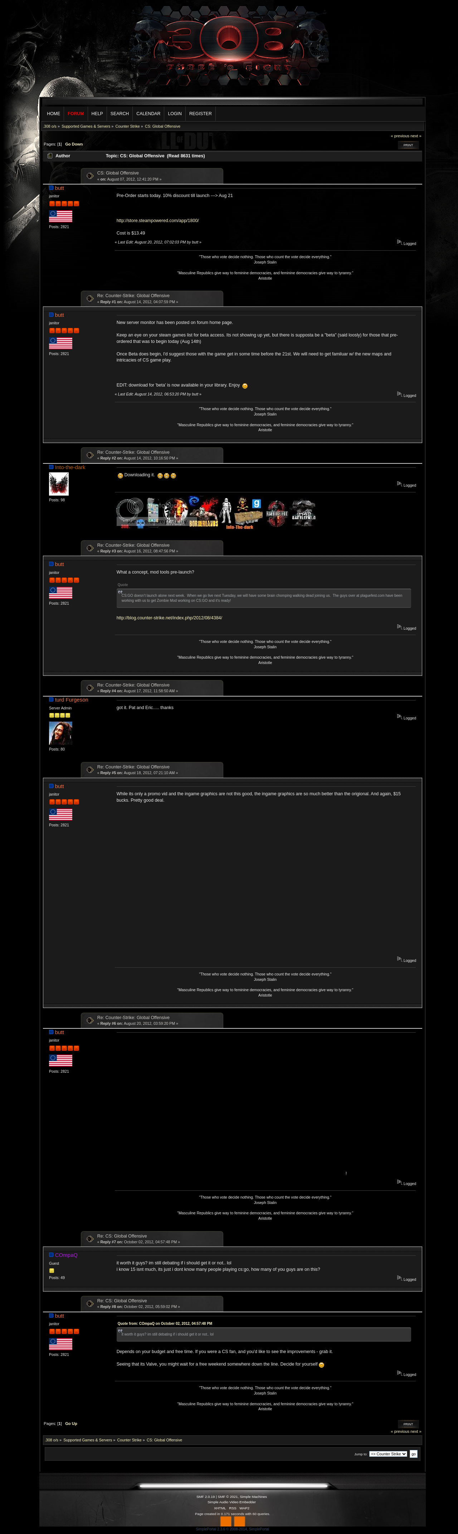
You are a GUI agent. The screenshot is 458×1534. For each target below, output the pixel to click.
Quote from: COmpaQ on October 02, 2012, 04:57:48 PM (165, 1324)
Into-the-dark (70, 467)
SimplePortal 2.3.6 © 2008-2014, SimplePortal (232, 1529)
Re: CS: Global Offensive (122, 1236)
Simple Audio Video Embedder (232, 1502)
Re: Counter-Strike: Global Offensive (133, 295)
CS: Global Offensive (118, 173)
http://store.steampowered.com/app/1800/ (158, 220)
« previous (400, 136)
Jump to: (360, 1454)
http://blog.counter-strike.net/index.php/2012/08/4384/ (169, 617)
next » (416, 136)
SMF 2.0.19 (205, 1497)
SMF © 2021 (228, 1497)
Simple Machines (253, 1497)
